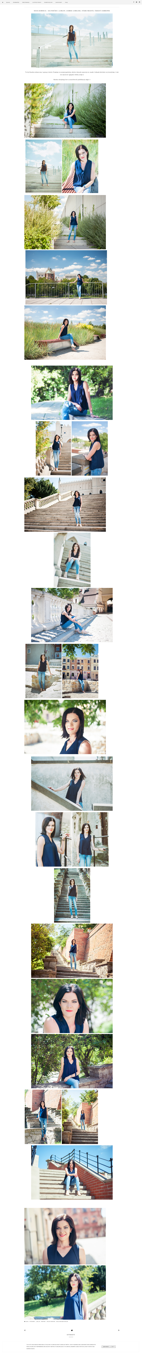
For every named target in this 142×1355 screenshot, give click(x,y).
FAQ (66, 2)
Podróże (16, 2)
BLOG (8, 2)
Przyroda (25, 2)
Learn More (106, 1346)
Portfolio (48, 2)
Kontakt (59, 2)
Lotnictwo (37, 2)
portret (43, 1321)
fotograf (32, 1321)
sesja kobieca (51, 1321)
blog (27, 1321)
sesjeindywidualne (62, 1321)
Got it (113, 1346)
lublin (38, 1321)
